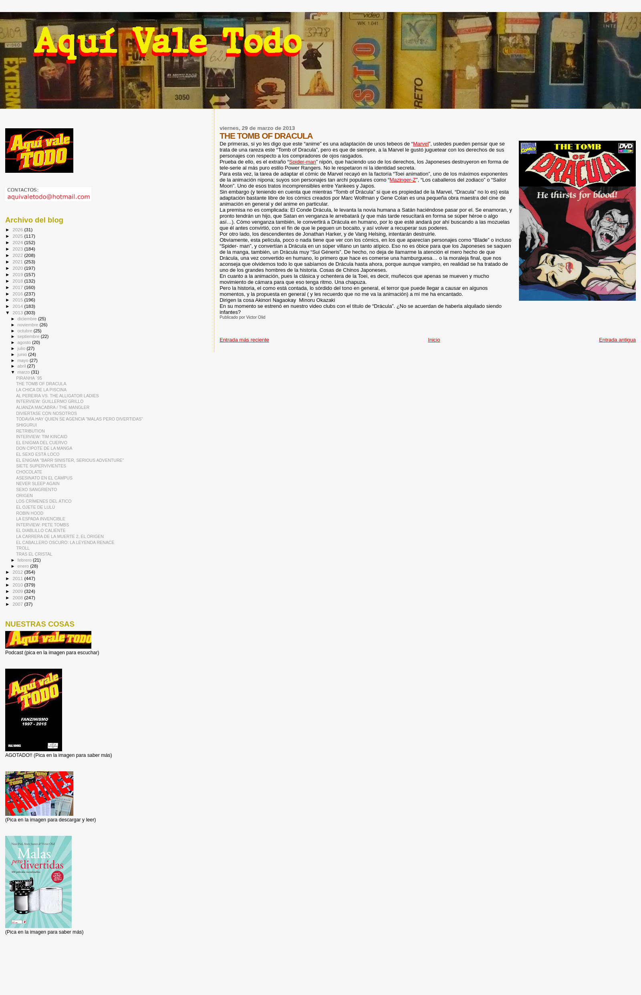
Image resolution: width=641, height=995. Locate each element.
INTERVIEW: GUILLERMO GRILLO (49, 401)
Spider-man (302, 162)
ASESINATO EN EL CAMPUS (44, 477)
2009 (18, 591)
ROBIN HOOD (29, 513)
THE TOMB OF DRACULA (41, 383)
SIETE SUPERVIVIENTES (41, 465)
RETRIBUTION (30, 431)
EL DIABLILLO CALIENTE (41, 530)
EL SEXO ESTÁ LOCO (37, 454)
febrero (25, 560)
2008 (18, 597)
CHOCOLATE (29, 471)
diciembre (28, 318)
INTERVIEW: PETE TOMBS (42, 524)
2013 (18, 312)
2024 (18, 242)
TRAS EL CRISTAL (34, 554)
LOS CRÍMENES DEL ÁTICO (43, 501)
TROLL (23, 548)
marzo (24, 372)
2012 (18, 571)
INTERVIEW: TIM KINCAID (41, 436)
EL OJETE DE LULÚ (35, 507)
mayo (24, 360)
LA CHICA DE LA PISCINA (41, 389)
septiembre (29, 336)
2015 (18, 299)
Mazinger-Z (402, 180)
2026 (18, 229)
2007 (18, 604)
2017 (18, 287)
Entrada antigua (617, 340)
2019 (18, 274)
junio (23, 354)
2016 (18, 293)
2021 (18, 261)
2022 (18, 255)
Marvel (421, 144)
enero (24, 566)
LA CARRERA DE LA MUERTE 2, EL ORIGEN (60, 536)
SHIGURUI (26, 425)
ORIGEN (24, 495)
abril (22, 366)
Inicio (434, 340)
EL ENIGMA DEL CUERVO (41, 442)
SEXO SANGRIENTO (36, 489)
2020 (18, 268)
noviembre (29, 324)
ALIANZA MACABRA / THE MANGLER (52, 407)
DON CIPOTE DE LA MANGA (44, 448)
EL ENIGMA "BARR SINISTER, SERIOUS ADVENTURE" (70, 460)
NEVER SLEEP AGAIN (38, 483)
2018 (18, 280)
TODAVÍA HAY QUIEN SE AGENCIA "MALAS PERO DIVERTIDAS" (79, 419)
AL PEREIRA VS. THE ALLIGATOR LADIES (57, 395)
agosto (25, 342)
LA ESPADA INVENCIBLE (40, 518)
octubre (26, 330)
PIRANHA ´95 (29, 378)
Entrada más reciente (244, 340)
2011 (18, 578)
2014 (18, 306)
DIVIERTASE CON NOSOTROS (46, 413)
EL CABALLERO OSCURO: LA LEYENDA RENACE (65, 542)
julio (22, 348)
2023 (18, 248)
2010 (18, 584)
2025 (18, 236)
